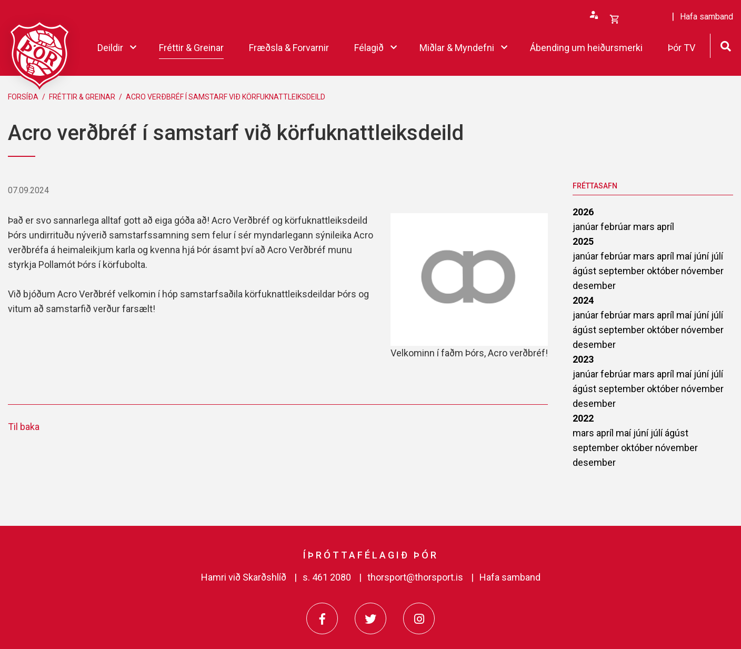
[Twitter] (370, 618)
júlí (717, 256)
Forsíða (23, 97)
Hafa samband (509, 577)
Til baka (23, 426)
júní (702, 256)
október (664, 270)
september (622, 270)
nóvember (702, 270)
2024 (583, 300)
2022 (583, 418)
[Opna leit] (725, 45)
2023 (583, 359)
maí (685, 256)
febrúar (616, 226)
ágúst (585, 270)
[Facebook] (322, 618)
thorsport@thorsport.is (415, 577)
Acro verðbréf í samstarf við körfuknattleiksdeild (225, 97)
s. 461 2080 (327, 577)
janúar (586, 226)
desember (594, 285)
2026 (583, 211)
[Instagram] (419, 618)
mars (645, 226)
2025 (583, 241)
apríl (665, 226)
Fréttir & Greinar (82, 97)
